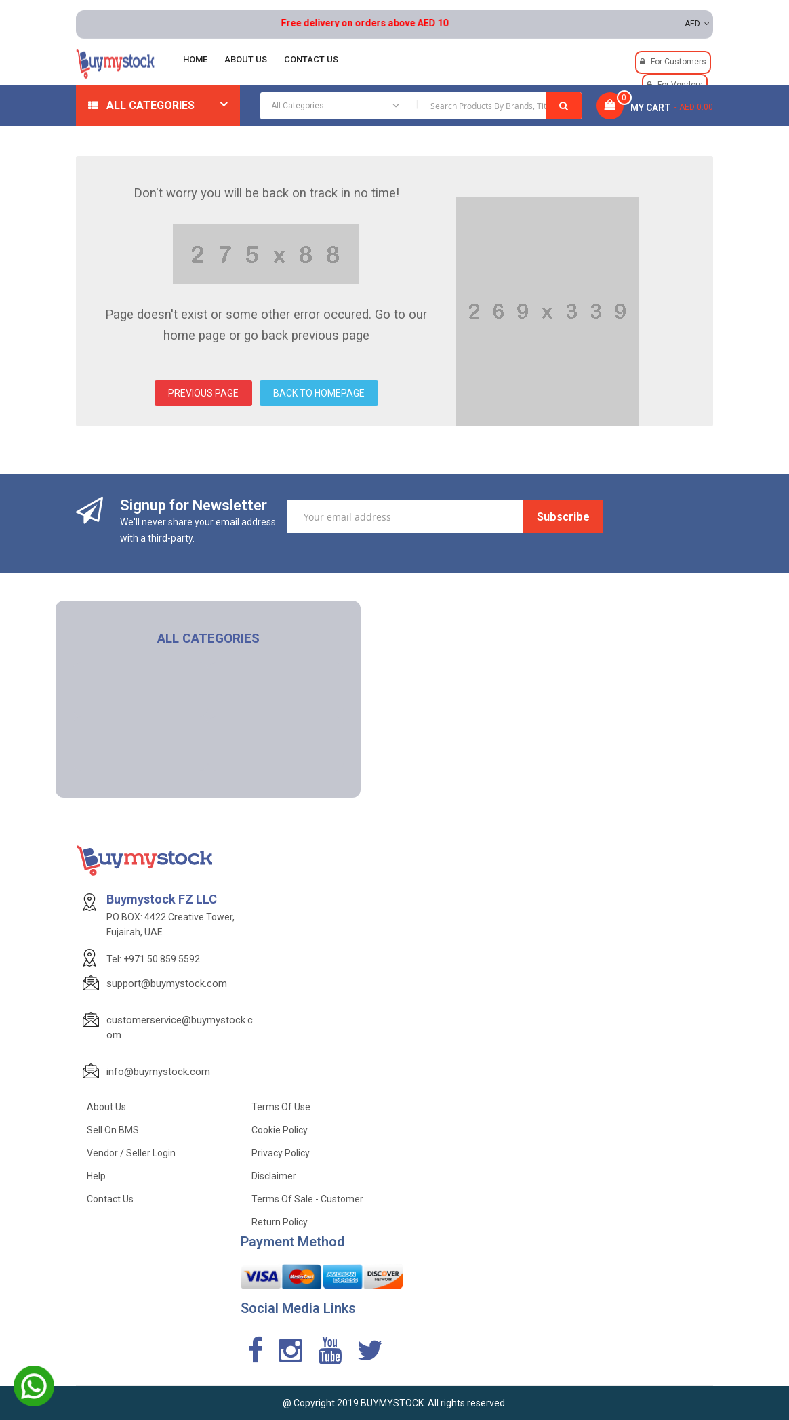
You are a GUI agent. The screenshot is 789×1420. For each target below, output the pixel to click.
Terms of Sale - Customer (307, 1199)
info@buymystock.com (158, 1072)
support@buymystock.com (166, 983)
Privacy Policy (280, 1153)
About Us (106, 1106)
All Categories (150, 105)
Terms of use (280, 1106)
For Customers (678, 61)
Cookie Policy (279, 1129)
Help (96, 1176)
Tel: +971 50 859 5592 (153, 959)
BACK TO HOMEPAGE (319, 393)
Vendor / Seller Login (131, 1153)
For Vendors (680, 84)
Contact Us (110, 1199)
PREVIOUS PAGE (203, 393)
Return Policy (279, 1222)
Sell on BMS (113, 1129)
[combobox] (421, 105)
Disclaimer (273, 1176)
